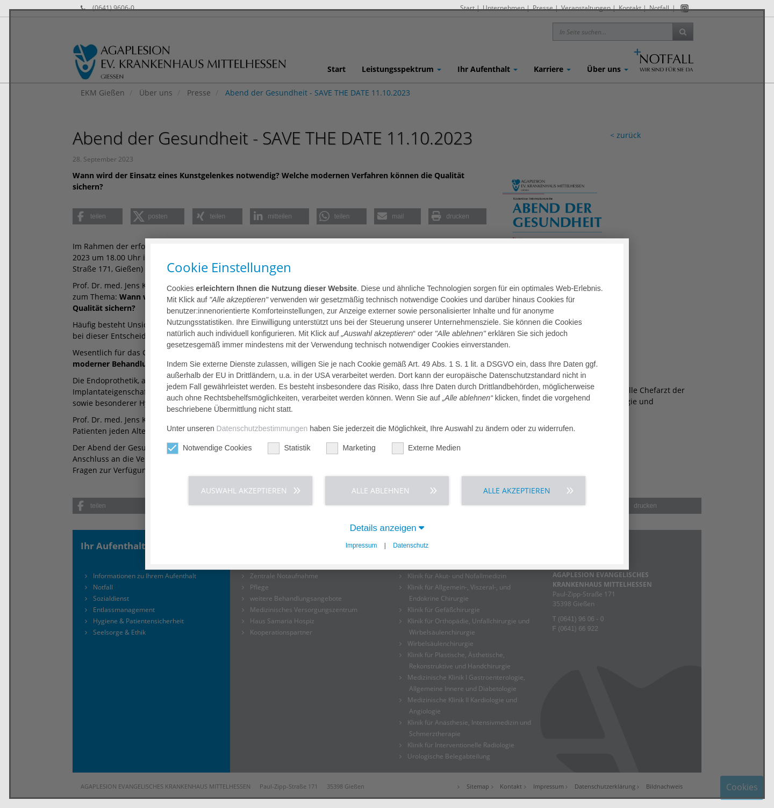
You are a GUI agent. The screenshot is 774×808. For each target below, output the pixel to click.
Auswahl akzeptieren (244, 490)
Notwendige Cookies (209, 448)
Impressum (361, 545)
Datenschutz (410, 545)
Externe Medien (426, 448)
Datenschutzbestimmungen (262, 428)
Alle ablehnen (381, 490)
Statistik (289, 448)
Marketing (350, 448)
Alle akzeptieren (516, 490)
